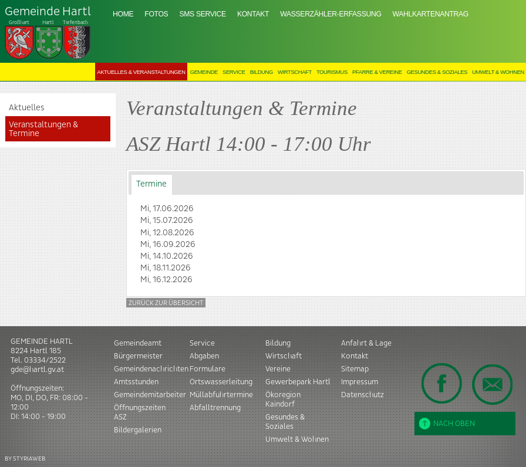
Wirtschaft (295, 72)
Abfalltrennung (215, 407)
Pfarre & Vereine (377, 72)
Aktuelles (27, 108)
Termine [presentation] (151, 184)
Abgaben (204, 356)
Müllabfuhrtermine (221, 395)
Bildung (261, 72)
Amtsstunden (136, 382)
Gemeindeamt (137, 343)
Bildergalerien (137, 430)
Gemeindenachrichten (151, 369)
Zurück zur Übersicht (166, 303)
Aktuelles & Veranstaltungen (141, 72)
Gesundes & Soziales (437, 72)
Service (233, 72)
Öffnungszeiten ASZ (140, 412)
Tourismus (332, 72)
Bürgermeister (138, 356)
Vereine (278, 369)
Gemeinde (204, 72)
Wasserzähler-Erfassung (330, 14)
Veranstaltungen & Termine (43, 129)
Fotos (156, 14)
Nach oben (447, 423)
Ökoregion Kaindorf (283, 399)
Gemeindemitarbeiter (150, 395)
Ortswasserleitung (221, 382)
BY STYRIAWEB (25, 458)
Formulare (207, 369)
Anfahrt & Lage (366, 343)
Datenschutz (362, 395)
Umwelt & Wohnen (498, 72)
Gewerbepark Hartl (298, 382)
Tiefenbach (48, 33)
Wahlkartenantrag (430, 14)
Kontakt (253, 14)
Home (123, 14)
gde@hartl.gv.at (37, 369)
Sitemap (355, 369)
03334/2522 (45, 360)
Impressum (359, 382)
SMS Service (202, 14)
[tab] (152, 184)
